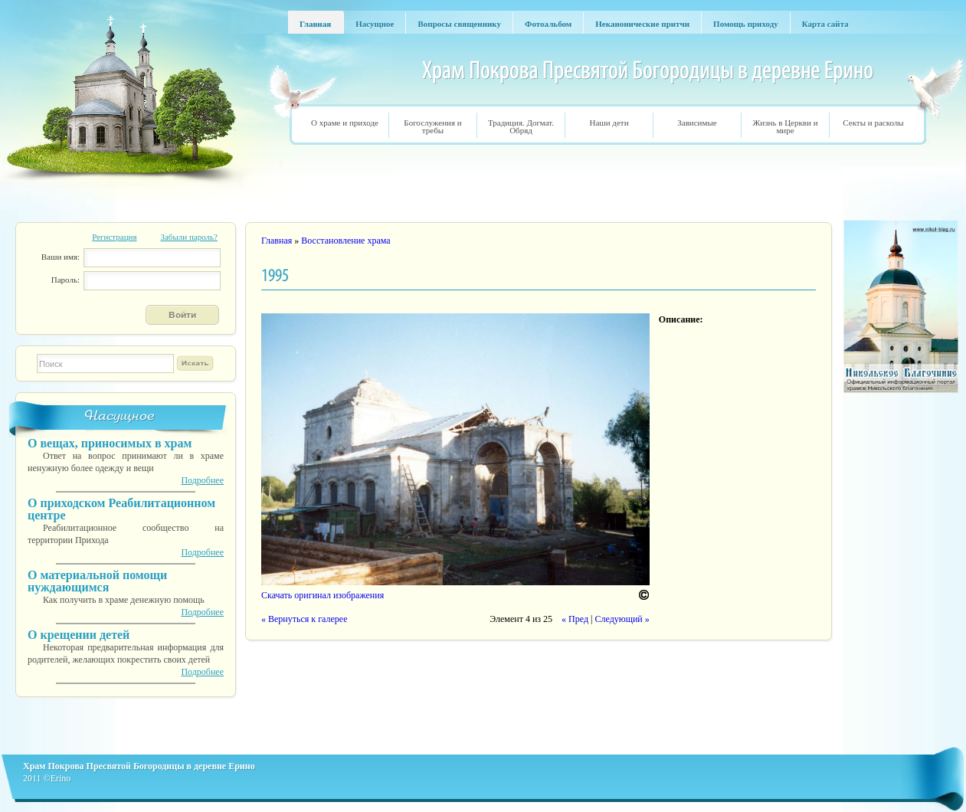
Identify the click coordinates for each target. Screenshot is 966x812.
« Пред (575, 619)
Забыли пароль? (189, 236)
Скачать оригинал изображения (322, 595)
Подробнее (202, 480)
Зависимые (696, 122)
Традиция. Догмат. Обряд (521, 126)
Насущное (120, 416)
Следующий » (621, 619)
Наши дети (608, 122)
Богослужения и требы (432, 126)
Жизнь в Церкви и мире (784, 126)
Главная (276, 240)
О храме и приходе (344, 122)
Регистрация (114, 236)
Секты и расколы (873, 122)
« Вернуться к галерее (304, 619)
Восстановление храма (345, 240)
